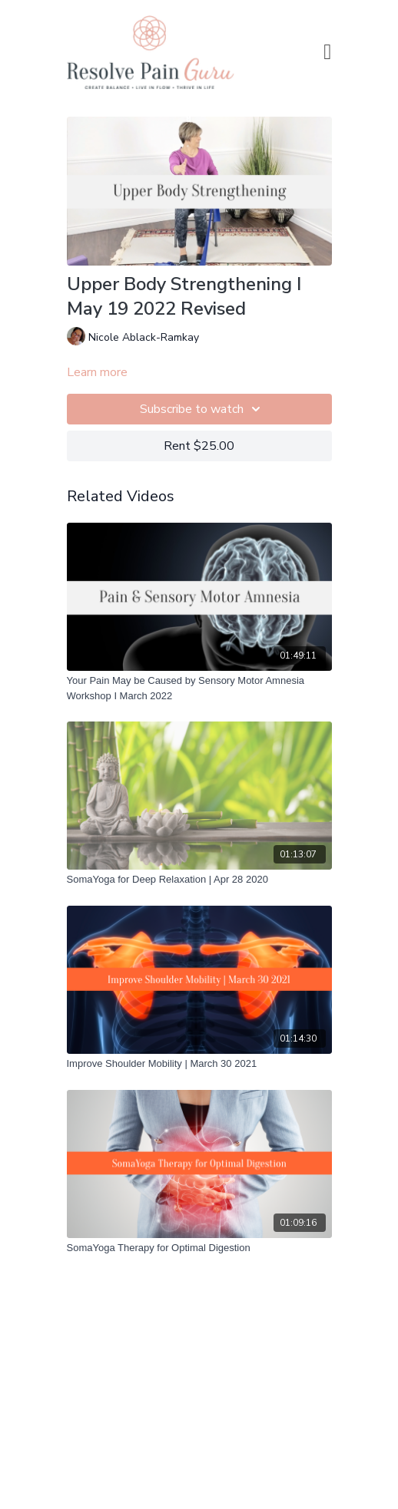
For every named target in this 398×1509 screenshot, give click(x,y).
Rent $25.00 (199, 446)
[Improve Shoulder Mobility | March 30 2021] (199, 1063)
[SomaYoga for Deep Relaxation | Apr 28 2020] (199, 879)
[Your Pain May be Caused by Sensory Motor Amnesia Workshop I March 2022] (199, 688)
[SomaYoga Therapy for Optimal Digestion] (199, 1248)
